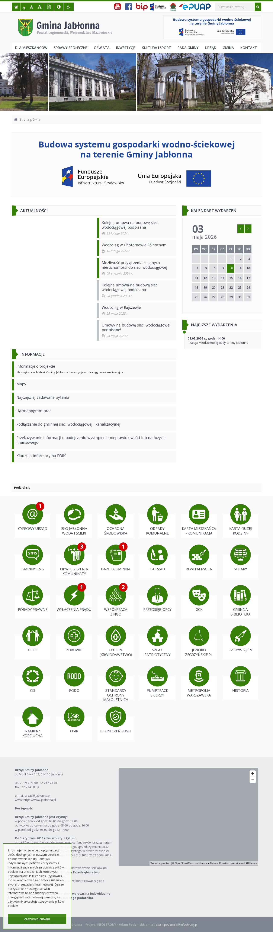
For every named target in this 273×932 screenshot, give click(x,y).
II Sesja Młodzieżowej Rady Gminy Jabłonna (218, 340)
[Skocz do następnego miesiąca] (248, 228)
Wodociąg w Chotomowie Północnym (134, 244)
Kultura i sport (156, 47)
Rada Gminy (188, 47)
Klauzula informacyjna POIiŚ (41, 455)
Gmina (228, 47)
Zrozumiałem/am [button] (37, 919)
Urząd (210, 47)
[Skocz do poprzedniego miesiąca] (240, 228)
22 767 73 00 (29, 783)
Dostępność (24, 808)
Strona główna (27, 119)
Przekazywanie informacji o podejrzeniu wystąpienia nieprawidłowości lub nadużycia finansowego (91, 440)
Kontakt (248, 47)
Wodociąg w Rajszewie (121, 307)
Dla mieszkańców (31, 47)
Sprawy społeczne (70, 47)
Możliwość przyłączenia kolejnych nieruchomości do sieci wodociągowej (134, 265)
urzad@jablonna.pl (37, 795)
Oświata (102, 47)
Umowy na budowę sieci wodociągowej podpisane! (136, 327)
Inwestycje (125, 47)
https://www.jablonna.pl (39, 800)
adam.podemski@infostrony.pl (176, 924)
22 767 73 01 (48, 783)
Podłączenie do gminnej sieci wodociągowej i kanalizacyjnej (68, 424)
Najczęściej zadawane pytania (42, 397)
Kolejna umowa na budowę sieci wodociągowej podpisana (130, 225)
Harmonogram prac (33, 410)
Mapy (21, 383)
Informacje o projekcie (35, 366)
